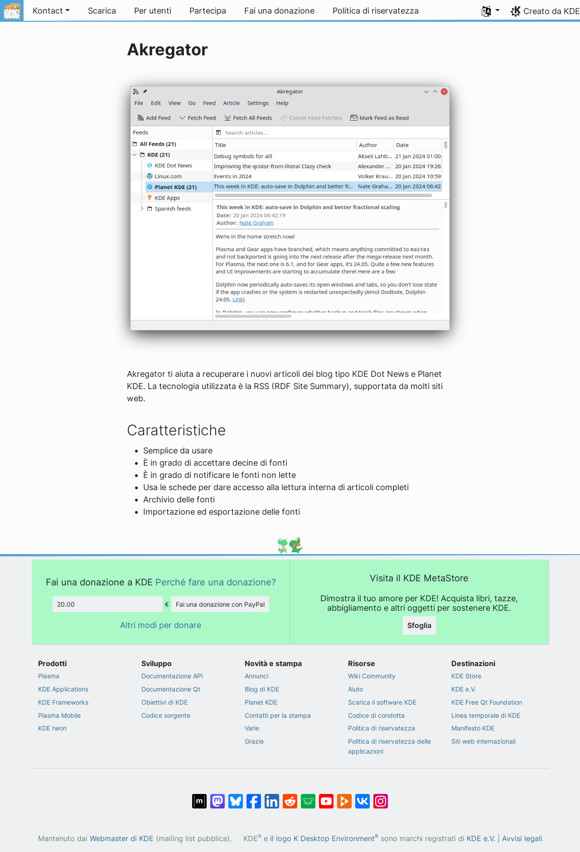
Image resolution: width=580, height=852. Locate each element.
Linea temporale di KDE (485, 715)
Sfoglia (419, 625)
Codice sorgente (165, 715)
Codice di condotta (376, 715)
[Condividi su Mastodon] (217, 796)
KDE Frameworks (63, 702)
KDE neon (52, 728)
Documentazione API (172, 676)
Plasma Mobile (59, 715)
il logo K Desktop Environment (324, 838)
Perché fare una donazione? (215, 582)
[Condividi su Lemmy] (308, 796)
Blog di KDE (262, 689)
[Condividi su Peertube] (344, 796)
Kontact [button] (48, 10)
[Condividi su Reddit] (290, 796)
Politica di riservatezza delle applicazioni (389, 746)
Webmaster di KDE (122, 838)
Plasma (48, 676)
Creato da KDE (551, 11)
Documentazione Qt (170, 689)
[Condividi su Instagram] (380, 796)
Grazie (254, 741)
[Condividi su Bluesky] (235, 796)
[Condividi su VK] (362, 796)
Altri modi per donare (160, 625)
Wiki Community (372, 676)
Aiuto (355, 689)
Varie (252, 728)
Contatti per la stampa (278, 715)
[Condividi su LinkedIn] (272, 796)
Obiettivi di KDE (164, 702)
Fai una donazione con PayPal (220, 604)
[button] (491, 11)
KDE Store (466, 676)
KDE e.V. (463, 689)
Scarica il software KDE (382, 702)
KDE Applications (63, 689)
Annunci (256, 676)
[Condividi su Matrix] (199, 796)
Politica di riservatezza (381, 728)
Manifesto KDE (472, 728)
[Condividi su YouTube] (326, 796)
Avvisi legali (522, 838)
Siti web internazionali (483, 741)
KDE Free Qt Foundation (486, 702)
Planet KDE (261, 702)
